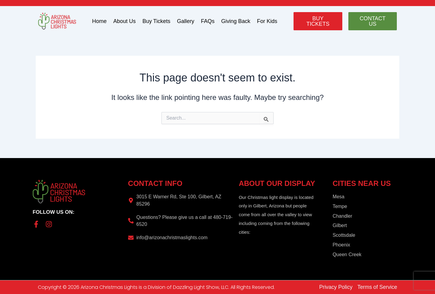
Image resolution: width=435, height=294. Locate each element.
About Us (124, 21)
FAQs (207, 21)
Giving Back (235, 21)
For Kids (267, 21)
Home (99, 21)
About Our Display (277, 183)
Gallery (185, 21)
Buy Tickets (156, 21)
